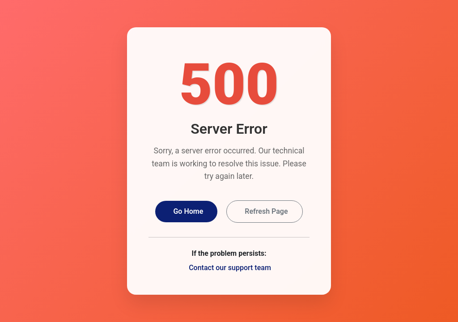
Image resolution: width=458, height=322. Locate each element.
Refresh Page (266, 211)
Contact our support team (230, 267)
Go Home (188, 211)
